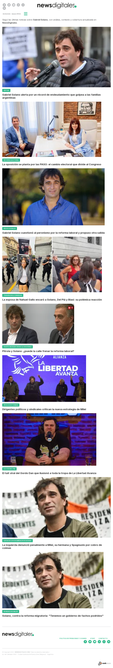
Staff (92, 638)
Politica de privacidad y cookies (73, 638)
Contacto (103, 638)
